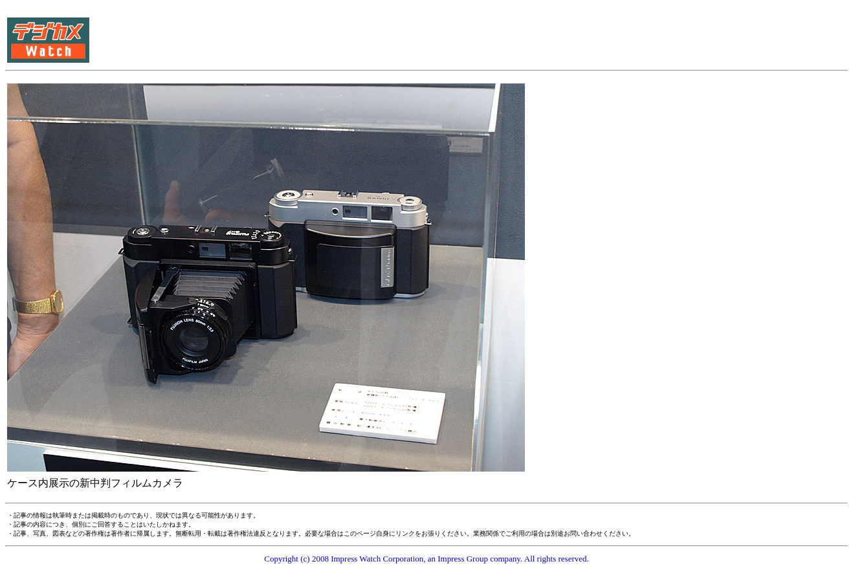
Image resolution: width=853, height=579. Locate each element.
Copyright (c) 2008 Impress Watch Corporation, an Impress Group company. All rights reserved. (426, 558)
